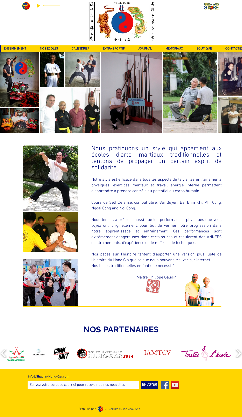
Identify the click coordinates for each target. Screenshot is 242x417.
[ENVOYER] (149, 385)
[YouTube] (175, 385)
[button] (117, 48)
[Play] (38, 6)
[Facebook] (165, 385)
